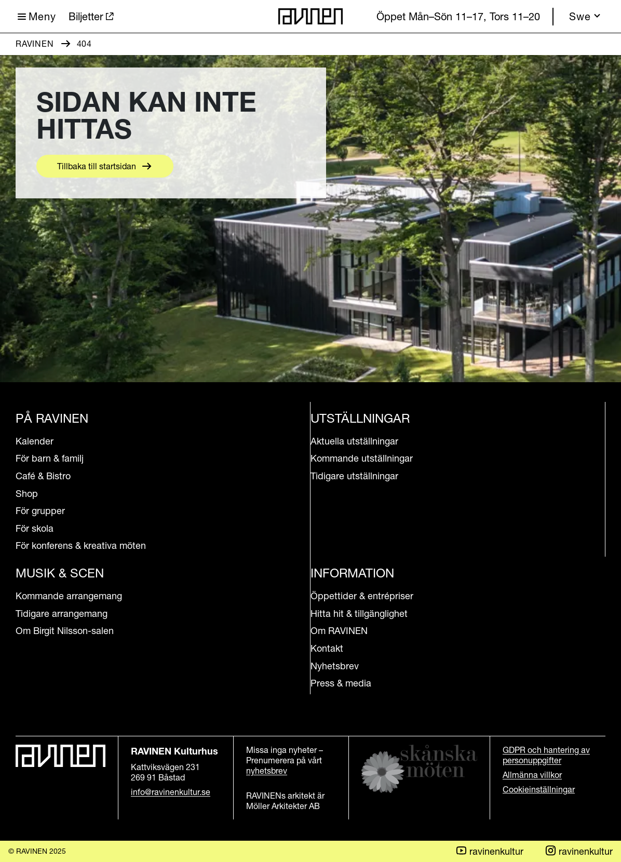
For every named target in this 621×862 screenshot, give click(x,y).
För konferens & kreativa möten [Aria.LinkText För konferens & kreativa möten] (81, 545)
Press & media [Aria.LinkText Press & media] (340, 683)
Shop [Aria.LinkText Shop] (27, 494)
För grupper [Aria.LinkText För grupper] (40, 511)
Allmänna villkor (532, 775)
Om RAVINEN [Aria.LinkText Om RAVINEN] (339, 631)
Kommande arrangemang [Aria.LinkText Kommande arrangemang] (69, 596)
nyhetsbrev (266, 770)
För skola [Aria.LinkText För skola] (34, 528)
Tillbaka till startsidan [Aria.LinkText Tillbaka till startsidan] (96, 166)
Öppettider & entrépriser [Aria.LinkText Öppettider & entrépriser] (361, 596)
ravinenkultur (578, 851)
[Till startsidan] (310, 16)
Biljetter (86, 16)
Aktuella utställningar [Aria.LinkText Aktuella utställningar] (354, 441)
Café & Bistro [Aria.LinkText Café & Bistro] (43, 476)
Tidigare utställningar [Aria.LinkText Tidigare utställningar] (354, 476)
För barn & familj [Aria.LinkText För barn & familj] (50, 458)
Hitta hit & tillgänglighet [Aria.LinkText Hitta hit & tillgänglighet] (359, 613)
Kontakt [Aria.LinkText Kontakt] (326, 648)
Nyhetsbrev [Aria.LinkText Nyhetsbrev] (334, 666)
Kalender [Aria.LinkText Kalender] (34, 441)
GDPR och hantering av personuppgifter (546, 755)
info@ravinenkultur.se (170, 792)
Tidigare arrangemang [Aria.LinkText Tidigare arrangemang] (61, 613)
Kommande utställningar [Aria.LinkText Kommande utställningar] (361, 458)
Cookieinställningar (539, 789)
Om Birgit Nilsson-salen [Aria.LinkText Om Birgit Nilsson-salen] (65, 631)
